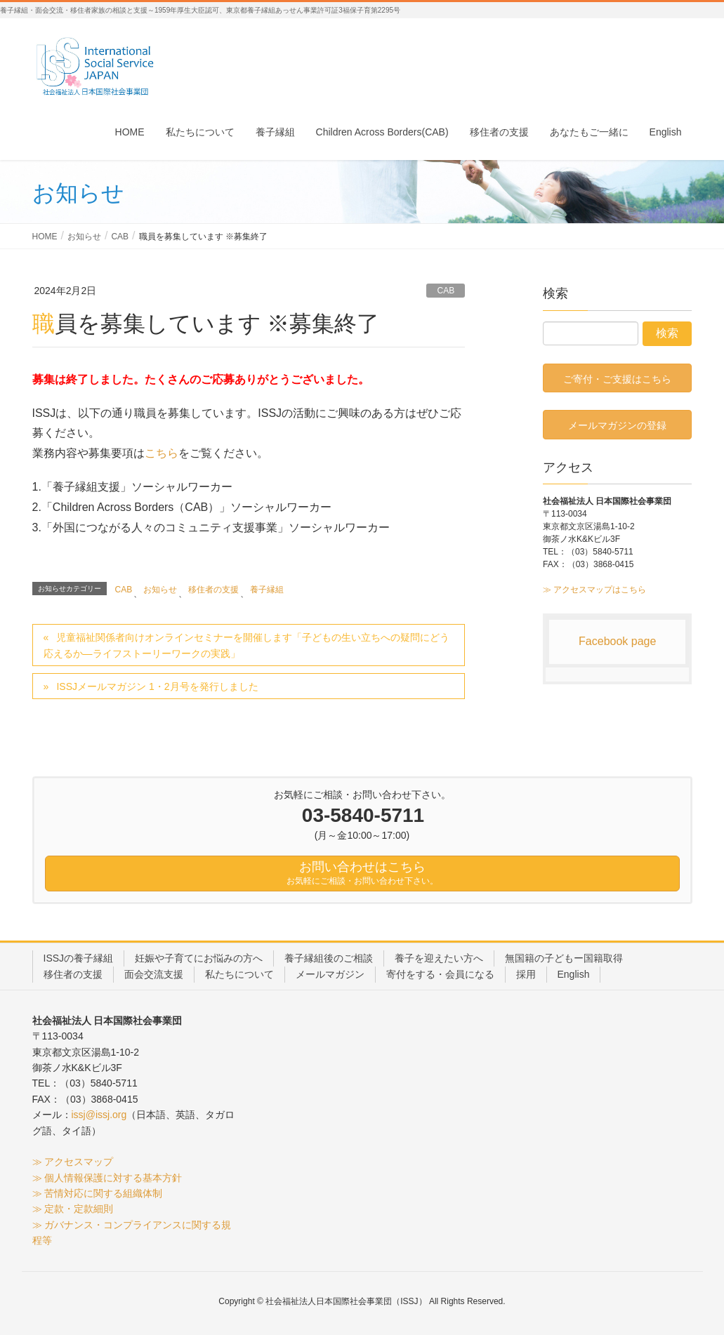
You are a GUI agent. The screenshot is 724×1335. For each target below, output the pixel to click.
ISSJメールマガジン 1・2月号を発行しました (157, 686)
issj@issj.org (99, 1114)
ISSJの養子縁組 (79, 958)
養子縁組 (267, 590)
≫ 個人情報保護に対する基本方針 (107, 1177)
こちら (161, 453)
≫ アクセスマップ (73, 1161)
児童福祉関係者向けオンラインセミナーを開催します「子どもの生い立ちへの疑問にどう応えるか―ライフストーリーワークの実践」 (247, 645)
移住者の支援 (213, 590)
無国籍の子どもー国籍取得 (564, 958)
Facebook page (617, 641)
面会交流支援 (153, 974)
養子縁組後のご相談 (328, 958)
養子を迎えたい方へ (439, 958)
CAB (445, 290)
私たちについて (239, 974)
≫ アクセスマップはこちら (594, 590)
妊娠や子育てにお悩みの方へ (199, 958)
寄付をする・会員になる (440, 974)
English (574, 974)
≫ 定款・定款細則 (73, 1208)
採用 (526, 974)
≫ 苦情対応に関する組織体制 (97, 1193)
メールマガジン (330, 974)
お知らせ (160, 590)
